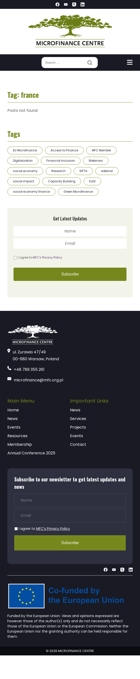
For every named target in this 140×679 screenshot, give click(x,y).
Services (78, 418)
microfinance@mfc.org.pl (38, 380)
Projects (78, 427)
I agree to (40, 257)
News (12, 418)
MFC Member (101, 150)
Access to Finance (64, 150)
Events (13, 427)
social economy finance (31, 191)
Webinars (96, 161)
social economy (25, 171)
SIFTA (83, 171)
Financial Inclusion (60, 161)
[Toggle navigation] (130, 62)
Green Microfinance (78, 191)
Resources (17, 436)
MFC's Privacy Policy (47, 257)
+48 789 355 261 (29, 369)
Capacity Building (61, 181)
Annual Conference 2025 (31, 453)
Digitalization (23, 161)
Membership (19, 444)
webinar (107, 171)
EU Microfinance (25, 150)
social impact (23, 181)
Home (13, 410)
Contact (78, 444)
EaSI (92, 181)
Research (58, 171)
